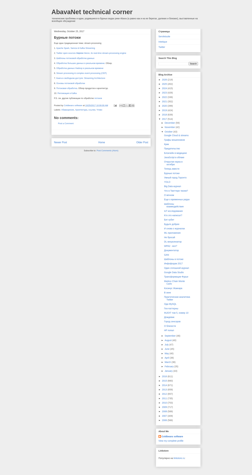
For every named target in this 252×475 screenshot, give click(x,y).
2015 (165, 380)
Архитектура (81, 110)
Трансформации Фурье (176, 276)
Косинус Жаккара (173, 288)
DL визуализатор (173, 241)
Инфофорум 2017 (173, 263)
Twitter (161, 47)
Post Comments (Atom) (107, 150)
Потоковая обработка (66, 88)
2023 (165, 92)
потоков (98, 98)
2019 (165, 110)
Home (101, 142)
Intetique (162, 41)
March (168, 362)
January (169, 371)
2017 (165, 119)
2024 (165, 88)
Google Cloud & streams (176, 135)
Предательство (172, 148)
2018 (165, 114)
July (167, 344)
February (169, 366)
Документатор (171, 250)
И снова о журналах (174, 228)
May (167, 353)
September (170, 335)
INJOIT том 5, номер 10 (176, 313)
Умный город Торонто (175, 177)
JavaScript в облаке (174, 157)
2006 (165, 420)
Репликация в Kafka (67, 93)
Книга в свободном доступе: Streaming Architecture (80, 78)
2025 (165, 84)
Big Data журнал (172, 186)
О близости (170, 326)
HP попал (169, 330)
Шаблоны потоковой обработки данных (75, 58)
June (167, 349)
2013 (165, 389)
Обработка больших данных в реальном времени (80, 63)
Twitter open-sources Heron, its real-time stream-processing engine (91, 53)
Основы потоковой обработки (70, 83)
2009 (165, 407)
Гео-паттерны (171, 308)
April (167, 357)
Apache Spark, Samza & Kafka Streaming (75, 48)
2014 (165, 385)
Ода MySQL (170, 304)
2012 (165, 394)
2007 (165, 416)
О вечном (169, 195)
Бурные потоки (172, 173)
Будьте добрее (171, 224)
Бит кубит (169, 219)
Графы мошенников (174, 140)
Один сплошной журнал (176, 268)
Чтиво (99, 110)
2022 (165, 97)
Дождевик (169, 317)
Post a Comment (66, 123)
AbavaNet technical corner (92, 11)
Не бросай (169, 237)
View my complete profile (170, 441)
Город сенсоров (172, 321)
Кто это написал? (173, 215)
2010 (165, 402)
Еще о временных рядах (177, 199)
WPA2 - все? (170, 246)
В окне (167, 292)
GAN (166, 255)
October (169, 131)
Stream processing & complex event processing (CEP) (81, 73)
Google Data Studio (174, 272)
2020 (165, 106)
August (168, 340)
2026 (165, 79)
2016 (165, 376)
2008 (165, 411)
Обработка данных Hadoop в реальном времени (79, 68)
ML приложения (172, 233)
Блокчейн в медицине (175, 153)
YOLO (167, 182)
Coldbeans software (172, 436)
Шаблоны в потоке (173, 259)
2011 (165, 398)
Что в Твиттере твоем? (176, 190)
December (170, 123)
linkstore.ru (179, 458)
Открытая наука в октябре (173, 163)
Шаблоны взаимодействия (174, 205)
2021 (165, 101)
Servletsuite (164, 36)
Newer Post (60, 142)
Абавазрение (67, 110)
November (170, 127)
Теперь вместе (172, 168)
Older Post (142, 142)
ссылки (91, 110)
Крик (166, 144)
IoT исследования (173, 211)
